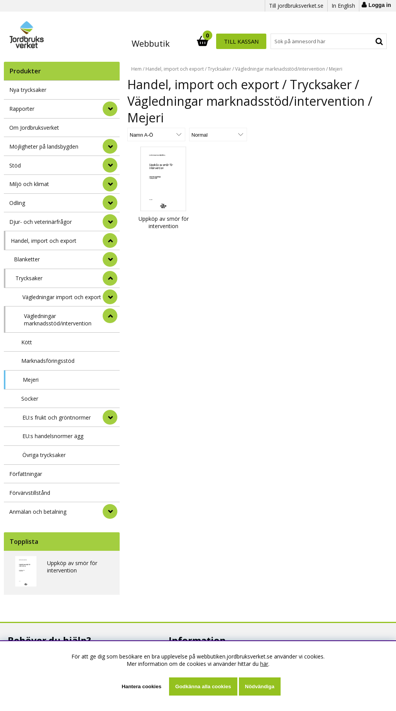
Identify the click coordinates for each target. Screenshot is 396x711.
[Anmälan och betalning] (110, 511)
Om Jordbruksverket (34, 127)
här (264, 663)
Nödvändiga (259, 686)
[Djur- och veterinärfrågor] (110, 221)
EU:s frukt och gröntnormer (56, 417)
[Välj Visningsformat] (218, 134)
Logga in (380, 5)
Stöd (15, 165)
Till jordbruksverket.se (296, 5)
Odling (17, 203)
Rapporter (21, 108)
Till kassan (361, 41)
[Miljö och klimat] (110, 184)
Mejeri (31, 379)
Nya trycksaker (27, 89)
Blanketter (27, 259)
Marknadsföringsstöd (47, 360)
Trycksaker (28, 278)
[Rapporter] (110, 109)
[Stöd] (110, 165)
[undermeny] (110, 259)
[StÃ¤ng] (110, 240)
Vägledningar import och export (61, 297)
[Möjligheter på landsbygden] (110, 146)
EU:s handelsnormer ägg (52, 436)
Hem (136, 69)
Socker (29, 398)
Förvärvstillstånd (29, 492)
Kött (26, 342)
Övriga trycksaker (44, 455)
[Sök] (232, 41)
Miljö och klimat (29, 184)
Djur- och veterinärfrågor (40, 221)
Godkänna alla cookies (203, 686)
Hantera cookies (141, 686)
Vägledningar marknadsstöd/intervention (57, 319)
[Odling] (110, 202)
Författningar (25, 473)
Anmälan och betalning (37, 511)
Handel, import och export (43, 240)
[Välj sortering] (156, 134)
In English (343, 5)
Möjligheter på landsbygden (43, 146)
